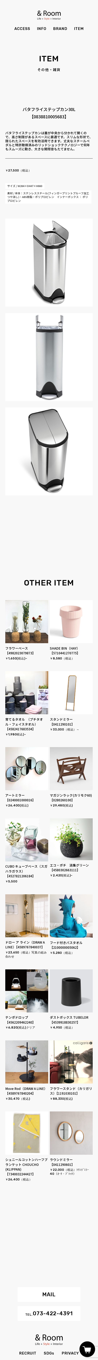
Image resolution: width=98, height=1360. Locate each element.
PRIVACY (70, 1353)
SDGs (49, 1353)
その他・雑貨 (49, 69)
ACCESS (22, 28)
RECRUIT (27, 1353)
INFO (41, 28)
